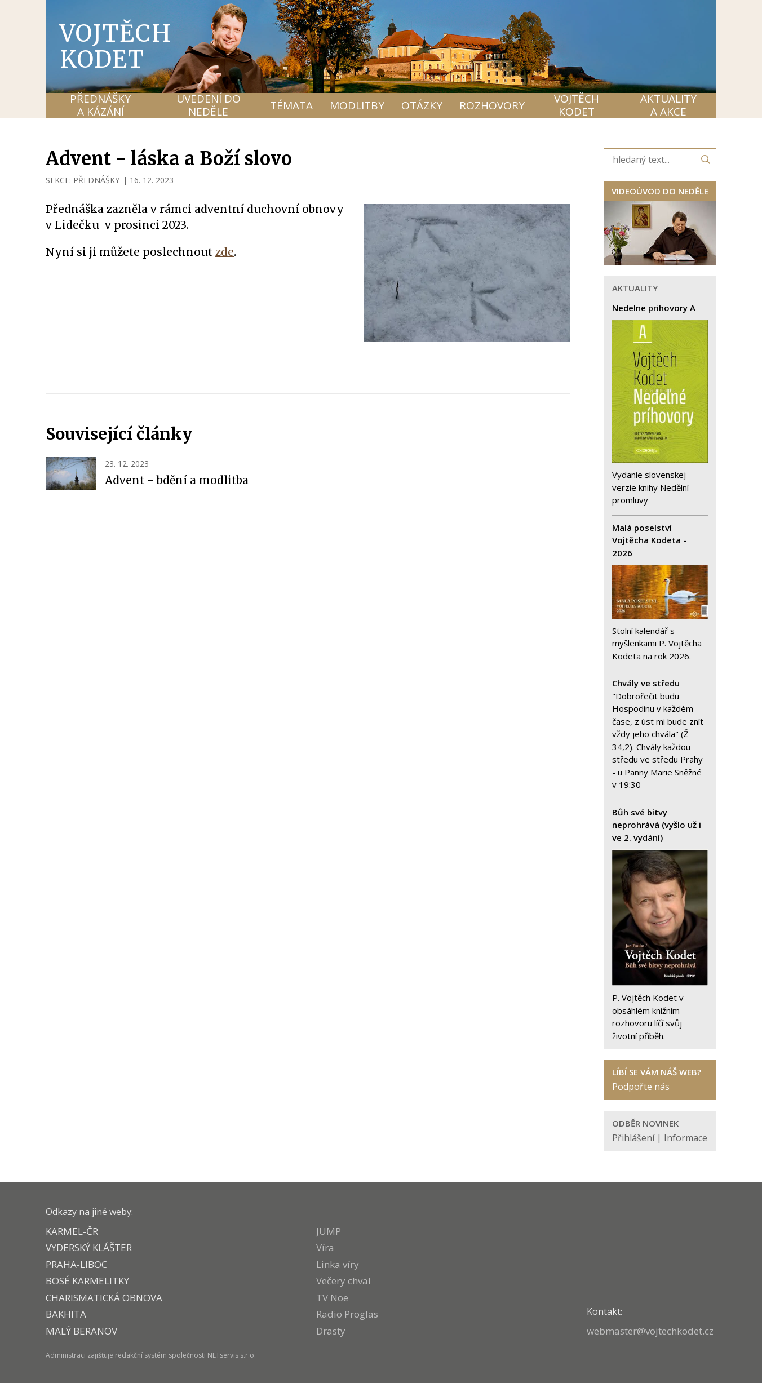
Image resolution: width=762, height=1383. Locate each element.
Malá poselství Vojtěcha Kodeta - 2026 (649, 540)
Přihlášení (633, 1138)
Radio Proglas (347, 1313)
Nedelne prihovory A (653, 307)
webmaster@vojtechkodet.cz (650, 1330)
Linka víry (337, 1264)
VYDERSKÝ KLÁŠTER (89, 1247)
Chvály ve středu (646, 683)
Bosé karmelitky (87, 1280)
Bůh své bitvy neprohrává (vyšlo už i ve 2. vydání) (656, 824)
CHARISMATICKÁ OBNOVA (104, 1297)
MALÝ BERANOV (81, 1330)
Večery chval (343, 1280)
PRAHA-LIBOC (76, 1264)
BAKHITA (66, 1313)
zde (224, 252)
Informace (685, 1138)
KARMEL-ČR (72, 1231)
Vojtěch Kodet (116, 46)
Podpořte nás (641, 1086)
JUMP (328, 1231)
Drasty (330, 1330)
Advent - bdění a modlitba (177, 480)
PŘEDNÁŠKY (96, 180)
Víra (325, 1247)
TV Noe (332, 1297)
